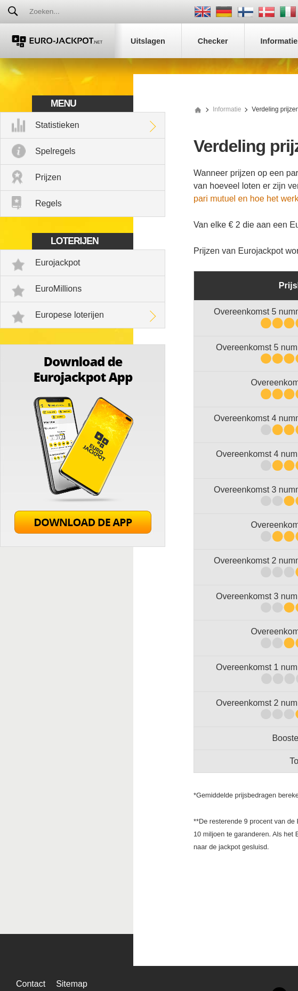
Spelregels (55, 151)
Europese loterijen (69, 314)
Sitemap (71, 983)
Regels (48, 203)
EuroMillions (58, 288)
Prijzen (48, 177)
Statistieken (57, 125)
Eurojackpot (57, 262)
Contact (30, 983)
